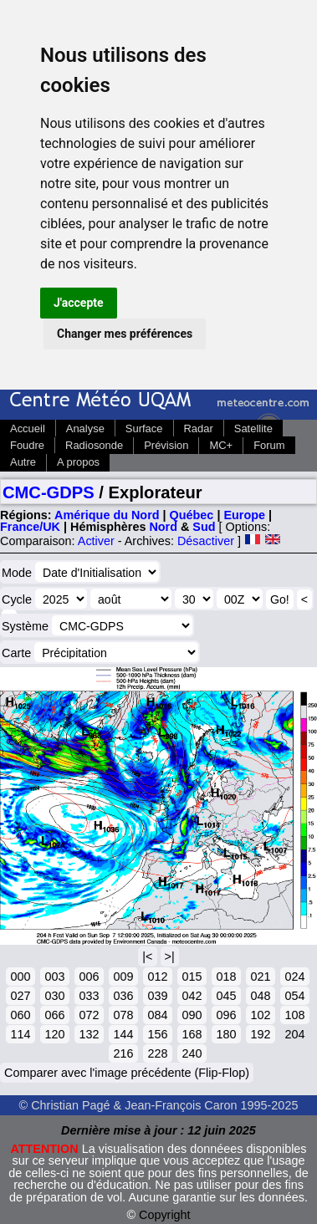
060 (20, 1015)
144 (123, 1034)
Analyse (85, 428)
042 (192, 995)
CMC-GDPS (49, 492)
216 (123, 1053)
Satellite (253, 428)
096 (226, 1015)
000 (20, 976)
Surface (144, 428)
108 (294, 1015)
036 (123, 995)
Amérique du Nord (107, 515)
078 (123, 1015)
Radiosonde (94, 445)
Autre (23, 462)
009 (123, 976)
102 (260, 1015)
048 (260, 995)
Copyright (165, 1214)
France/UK (30, 526)
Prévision (166, 445)
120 (54, 1034)
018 (226, 976)
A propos (78, 462)
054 (294, 995)
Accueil (27, 428)
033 (89, 995)
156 (157, 1034)
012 (157, 976)
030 (54, 995)
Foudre (27, 445)
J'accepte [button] (79, 302)
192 (260, 1034)
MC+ (221, 445)
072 (89, 1015)
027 (20, 995)
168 (192, 1034)
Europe (244, 515)
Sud (203, 526)
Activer (96, 541)
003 (54, 976)
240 (192, 1053)
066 (54, 1015)
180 (226, 1034)
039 (157, 995)
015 (192, 976)
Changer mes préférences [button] (124, 333)
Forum (268, 445)
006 (89, 976)
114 (20, 1034)
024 (294, 976)
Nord (163, 526)
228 (157, 1053)
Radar (198, 428)
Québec (192, 515)
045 (226, 995)
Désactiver (205, 541)
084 (157, 1015)
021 (260, 976)
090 (192, 1015)
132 (89, 1034)
